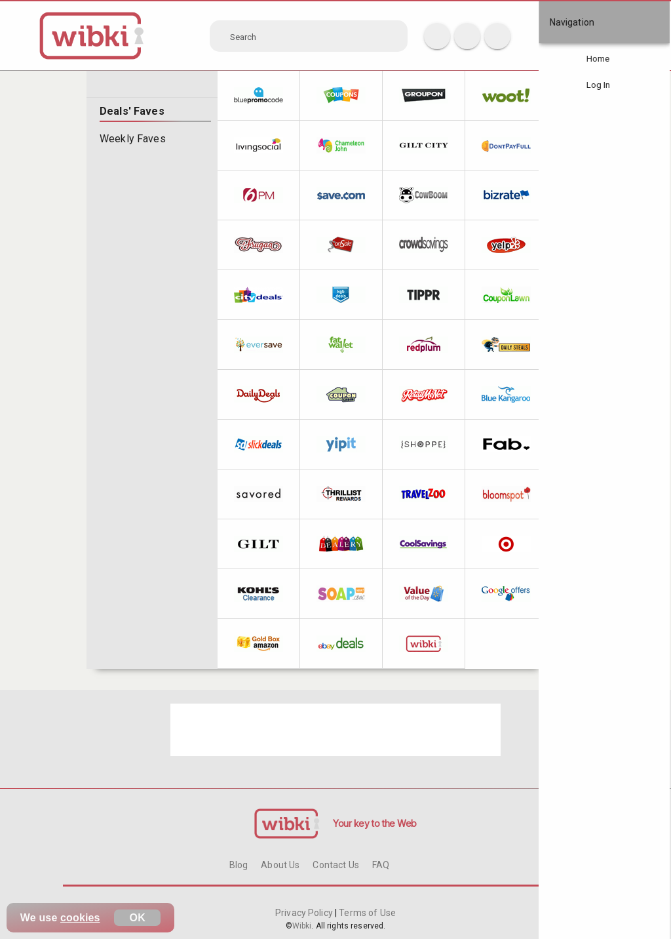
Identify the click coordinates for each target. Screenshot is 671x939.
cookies (80, 917)
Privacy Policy (305, 913)
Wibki (302, 925)
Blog (238, 865)
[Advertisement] (335, 730)
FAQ (380, 865)
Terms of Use (366, 913)
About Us (280, 865)
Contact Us (335, 865)
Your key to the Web (375, 823)
